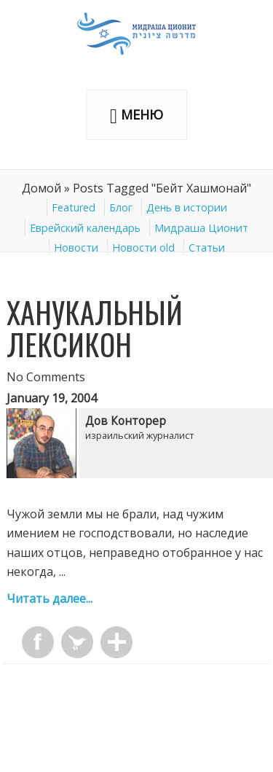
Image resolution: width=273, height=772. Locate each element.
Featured (73, 207)
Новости (76, 247)
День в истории (186, 207)
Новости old (143, 247)
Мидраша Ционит (201, 228)
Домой (41, 188)
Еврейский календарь (85, 228)
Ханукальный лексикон (95, 328)
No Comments (46, 377)
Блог (120, 207)
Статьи (207, 247)
